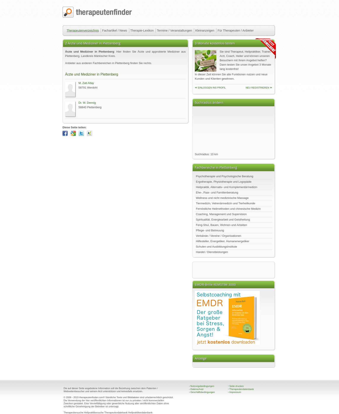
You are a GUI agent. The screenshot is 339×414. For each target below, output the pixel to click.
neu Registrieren (257, 87)
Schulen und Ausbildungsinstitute (216, 246)
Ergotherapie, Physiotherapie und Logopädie (223, 181)
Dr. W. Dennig (87, 102)
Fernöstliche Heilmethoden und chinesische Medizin (228, 208)
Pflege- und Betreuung (210, 230)
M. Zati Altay (86, 83)
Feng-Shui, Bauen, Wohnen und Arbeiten (221, 225)
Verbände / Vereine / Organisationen (218, 235)
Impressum (234, 392)
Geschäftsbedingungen (202, 392)
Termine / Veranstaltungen (174, 30)
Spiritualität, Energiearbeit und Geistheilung (223, 219)
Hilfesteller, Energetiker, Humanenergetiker (222, 241)
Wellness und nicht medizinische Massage (222, 198)
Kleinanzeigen (204, 30)
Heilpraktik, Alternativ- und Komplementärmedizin (226, 187)
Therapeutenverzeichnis (83, 30)
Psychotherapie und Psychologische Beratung (224, 176)
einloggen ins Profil (212, 87)
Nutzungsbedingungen (201, 386)
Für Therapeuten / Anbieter (235, 30)
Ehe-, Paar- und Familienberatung (217, 192)
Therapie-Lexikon (142, 30)
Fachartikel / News (114, 30)
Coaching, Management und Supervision (221, 214)
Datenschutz (196, 389)
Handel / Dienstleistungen (212, 252)
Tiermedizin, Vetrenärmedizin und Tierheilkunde (225, 203)
